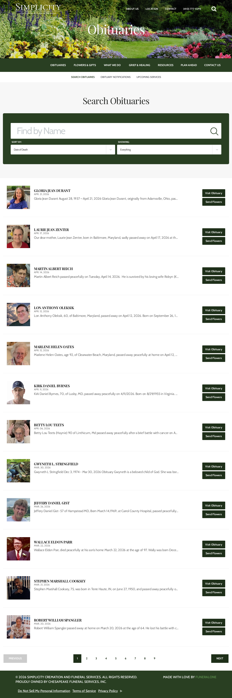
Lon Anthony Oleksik (54, 308)
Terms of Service (84, 691)
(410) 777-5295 (192, 8)
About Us (132, 8)
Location (152, 8)
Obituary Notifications (116, 76)
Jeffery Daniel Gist (52, 503)
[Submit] (214, 131)
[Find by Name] (109, 131)
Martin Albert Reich (53, 269)
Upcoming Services (148, 76)
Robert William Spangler (58, 620)
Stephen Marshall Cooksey (59, 581)
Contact (170, 8)
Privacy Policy (108, 691)
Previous (15, 658)
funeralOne (206, 677)
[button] (213, 8)
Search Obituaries (83, 76)
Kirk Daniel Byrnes (52, 386)
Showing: (123, 141)
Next (219, 658)
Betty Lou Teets (49, 425)
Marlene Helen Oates (54, 347)
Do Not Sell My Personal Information (44, 691)
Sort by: (17, 141)
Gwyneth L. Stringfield (56, 464)
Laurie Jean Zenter (51, 230)
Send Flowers (215, 201)
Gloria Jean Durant (52, 191)
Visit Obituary (215, 192)
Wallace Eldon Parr (53, 542)
